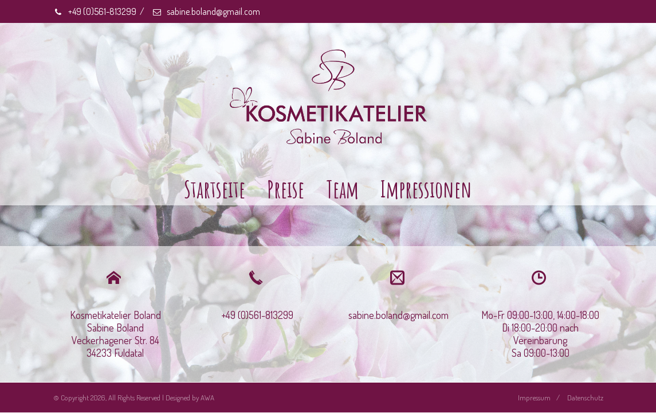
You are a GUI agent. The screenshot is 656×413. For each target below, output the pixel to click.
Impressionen (426, 189)
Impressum (534, 397)
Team (342, 189)
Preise (285, 189)
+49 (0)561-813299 (94, 11)
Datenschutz (585, 397)
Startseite (214, 189)
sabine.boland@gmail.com (206, 11)
